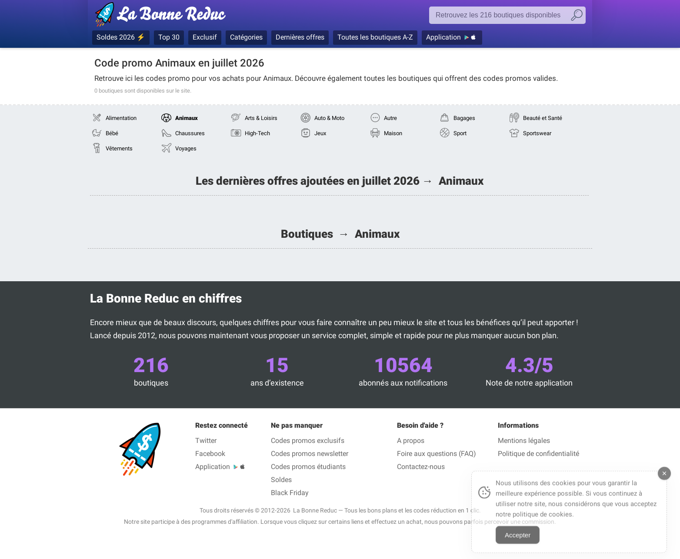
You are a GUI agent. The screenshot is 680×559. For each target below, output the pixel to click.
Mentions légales (524, 440)
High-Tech (257, 133)
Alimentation (121, 118)
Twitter (206, 440)
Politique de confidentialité (538, 453)
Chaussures (190, 133)
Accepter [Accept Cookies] (517, 541)
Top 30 (169, 37)
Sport (460, 133)
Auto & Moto (329, 118)
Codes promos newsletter (309, 453)
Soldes (281, 480)
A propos (410, 440)
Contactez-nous (421, 467)
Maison (393, 133)
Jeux (320, 133)
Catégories (246, 37)
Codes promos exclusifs (307, 440)
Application (443, 37)
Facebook (210, 453)
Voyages (186, 148)
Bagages (464, 118)
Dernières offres (300, 37)
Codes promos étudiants (308, 467)
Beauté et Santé (542, 118)
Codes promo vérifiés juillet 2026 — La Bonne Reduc (162, 16)
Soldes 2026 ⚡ (121, 37)
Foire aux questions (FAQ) (436, 453)
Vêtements (119, 148)
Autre (390, 118)
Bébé (112, 133)
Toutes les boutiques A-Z (375, 37)
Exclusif (205, 37)
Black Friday (290, 493)
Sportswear (537, 133)
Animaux (186, 118)
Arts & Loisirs (261, 118)
